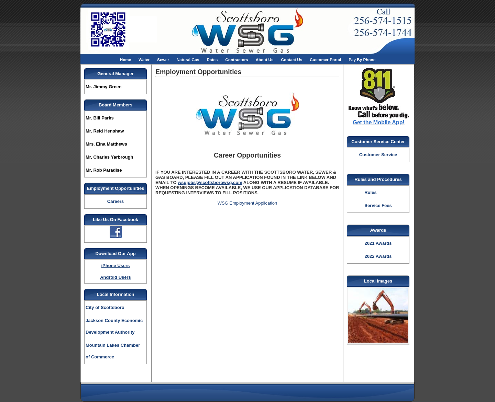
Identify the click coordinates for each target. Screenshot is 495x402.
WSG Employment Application (247, 203)
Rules (370, 192)
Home (125, 59)
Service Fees (378, 205)
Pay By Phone (362, 59)
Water (144, 59)
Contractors (236, 59)
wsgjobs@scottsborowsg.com (210, 182)
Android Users (115, 277)
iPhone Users (115, 265)
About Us (265, 59)
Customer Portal (325, 59)
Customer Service (378, 154)
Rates (212, 59)
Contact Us (291, 59)
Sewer (163, 59)
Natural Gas (188, 59)
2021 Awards (378, 243)
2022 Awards (378, 256)
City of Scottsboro (105, 307)
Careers (115, 201)
